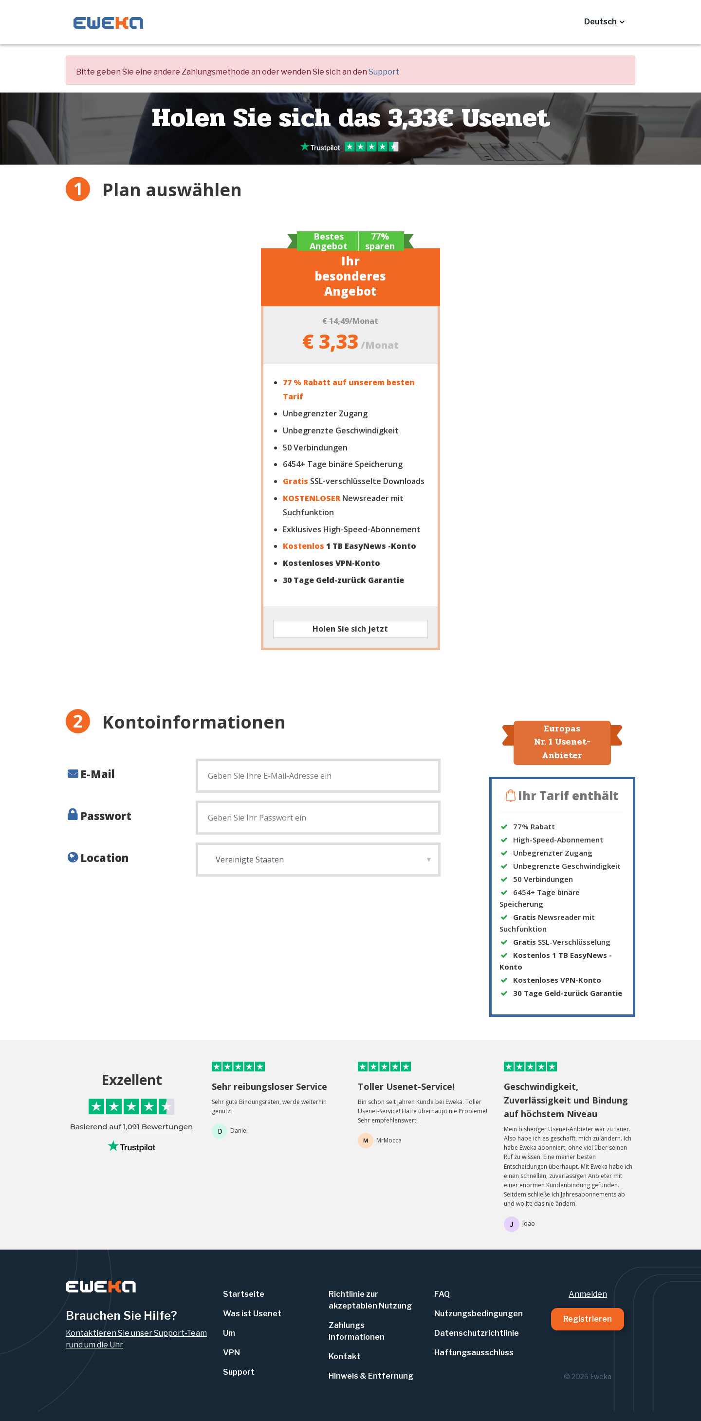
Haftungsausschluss (474, 1352)
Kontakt (344, 1356)
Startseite (243, 1294)
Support (384, 71)
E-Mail (97, 774)
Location (104, 857)
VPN (231, 1352)
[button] (604, 22)
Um (229, 1333)
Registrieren (587, 1319)
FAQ (442, 1294)
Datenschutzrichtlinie (476, 1333)
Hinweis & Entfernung (371, 1376)
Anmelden (588, 1294)
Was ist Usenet (252, 1313)
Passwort (105, 815)
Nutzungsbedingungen (478, 1313)
